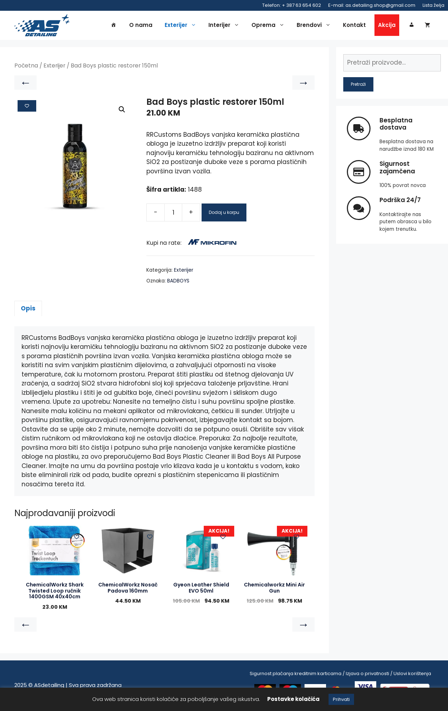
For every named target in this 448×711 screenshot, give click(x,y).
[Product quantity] (173, 214)
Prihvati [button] (341, 699)
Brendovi (315, 26)
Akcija (387, 25)
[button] (121, 110)
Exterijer (182, 26)
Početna (26, 67)
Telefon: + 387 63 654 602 (291, 5)
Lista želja (433, 5)
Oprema (269, 26)
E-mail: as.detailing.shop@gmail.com (371, 5)
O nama (140, 25)
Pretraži (358, 85)
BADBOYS (178, 282)
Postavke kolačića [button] (293, 699)
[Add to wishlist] (27, 107)
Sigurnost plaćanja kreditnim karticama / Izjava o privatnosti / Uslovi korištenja (340, 674)
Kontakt (354, 25)
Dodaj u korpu (224, 213)
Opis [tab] (28, 309)
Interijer (225, 26)
